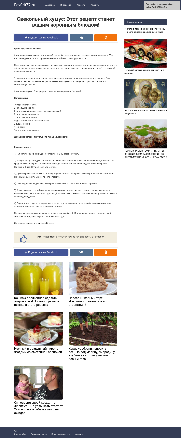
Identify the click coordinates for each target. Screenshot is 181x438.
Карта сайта (20, 434)
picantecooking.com (45, 223)
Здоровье (50, 5)
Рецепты (94, 5)
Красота (81, 5)
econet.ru (30, 223)
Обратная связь (39, 434)
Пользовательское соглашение (67, 434)
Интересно (65, 5)
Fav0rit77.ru (24, 5)
